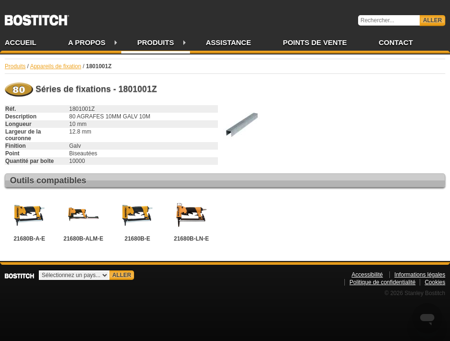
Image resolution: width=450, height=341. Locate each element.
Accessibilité (367, 274)
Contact (395, 42)
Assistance (228, 42)
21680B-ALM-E (83, 219)
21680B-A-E (29, 219)
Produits (155, 42)
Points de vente (315, 42)
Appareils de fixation (55, 66)
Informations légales (420, 274)
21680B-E (137, 219)
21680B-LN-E (191, 219)
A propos (87, 42)
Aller (432, 20)
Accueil (20, 42)
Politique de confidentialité (382, 282)
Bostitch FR (37, 17)
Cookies (435, 282)
